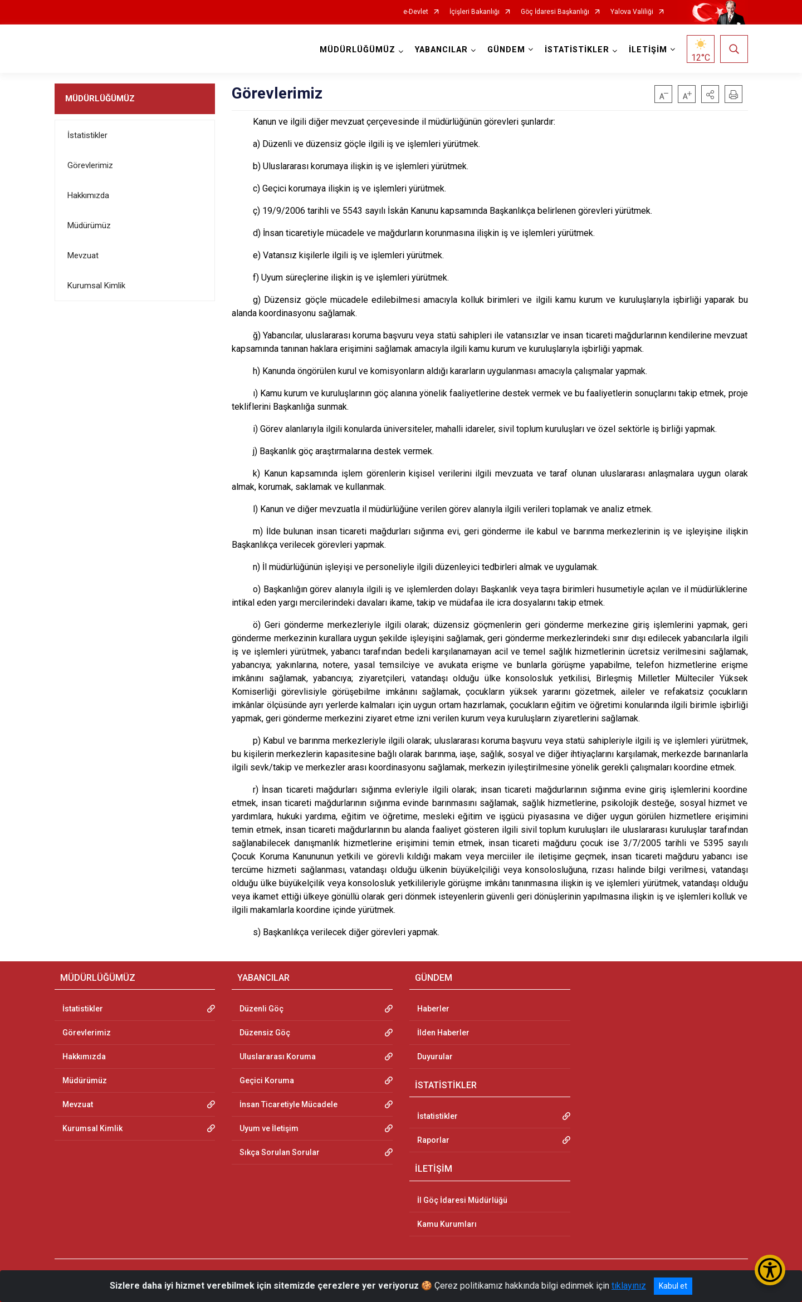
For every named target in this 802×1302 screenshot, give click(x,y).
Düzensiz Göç (264, 1032)
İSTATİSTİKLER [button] (577, 50)
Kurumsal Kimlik (96, 286)
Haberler (433, 1008)
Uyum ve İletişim (269, 1128)
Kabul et (673, 1285)
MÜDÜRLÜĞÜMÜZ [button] (357, 50)
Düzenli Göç (261, 1008)
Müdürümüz (89, 225)
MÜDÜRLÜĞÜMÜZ (100, 99)
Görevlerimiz (90, 165)
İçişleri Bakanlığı (474, 12)
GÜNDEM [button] (506, 50)
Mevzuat (83, 255)
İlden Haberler (443, 1032)
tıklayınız (629, 1285)
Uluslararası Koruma (277, 1056)
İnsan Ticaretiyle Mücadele (288, 1104)
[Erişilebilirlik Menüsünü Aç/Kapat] (770, 1270)
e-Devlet (415, 12)
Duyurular (435, 1056)
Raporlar (433, 1140)
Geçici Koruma (266, 1080)
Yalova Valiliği (631, 12)
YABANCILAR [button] (441, 50)
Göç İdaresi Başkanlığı (555, 12)
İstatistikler (87, 135)
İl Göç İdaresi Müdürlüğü (462, 1200)
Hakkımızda (88, 195)
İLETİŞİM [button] (648, 50)
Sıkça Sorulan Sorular (279, 1152)
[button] (710, 94)
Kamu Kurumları (447, 1224)
